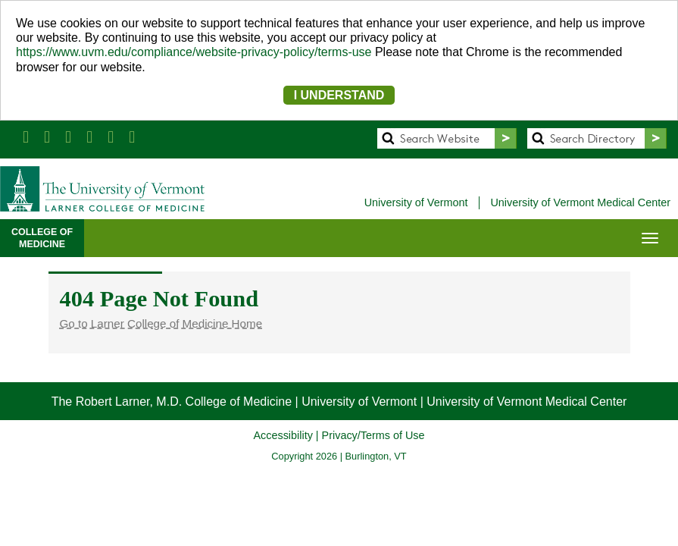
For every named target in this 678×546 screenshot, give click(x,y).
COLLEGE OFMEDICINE (42, 238)
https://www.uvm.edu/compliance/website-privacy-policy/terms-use (194, 52)
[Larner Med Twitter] (47, 136)
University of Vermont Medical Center (580, 202)
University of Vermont (416, 202)
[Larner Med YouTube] (89, 136)
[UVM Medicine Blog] (132, 136)
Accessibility (282, 435)
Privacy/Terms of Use (373, 435)
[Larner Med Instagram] (110, 136)
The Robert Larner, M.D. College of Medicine (172, 401)
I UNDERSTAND (339, 95)
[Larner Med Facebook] (26, 136)
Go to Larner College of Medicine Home (161, 323)
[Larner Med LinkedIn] (68, 136)
